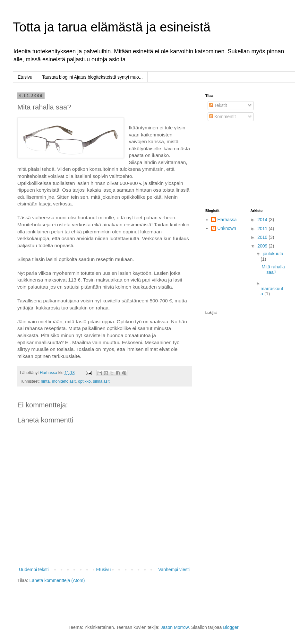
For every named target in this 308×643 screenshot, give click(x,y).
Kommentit (222, 116)
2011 (263, 228)
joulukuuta (273, 253)
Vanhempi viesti (174, 569)
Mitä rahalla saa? (273, 269)
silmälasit (101, 381)
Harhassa (227, 219)
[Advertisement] (237, 165)
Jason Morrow (175, 627)
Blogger (230, 627)
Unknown (227, 228)
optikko (84, 381)
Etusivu (25, 77)
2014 (263, 219)
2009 (263, 245)
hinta (45, 381)
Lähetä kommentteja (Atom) (57, 580)
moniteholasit (64, 381)
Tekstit (218, 105)
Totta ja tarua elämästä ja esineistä (111, 27)
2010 (263, 237)
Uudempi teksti (34, 569)
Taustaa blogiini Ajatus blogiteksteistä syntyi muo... (92, 77)
